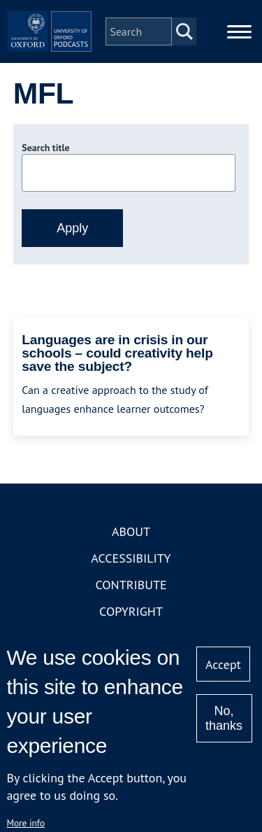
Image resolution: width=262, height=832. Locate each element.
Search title (45, 147)
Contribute (130, 585)
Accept (223, 664)
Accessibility (130, 558)
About (131, 531)
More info (25, 823)
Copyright (131, 611)
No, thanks (223, 718)
